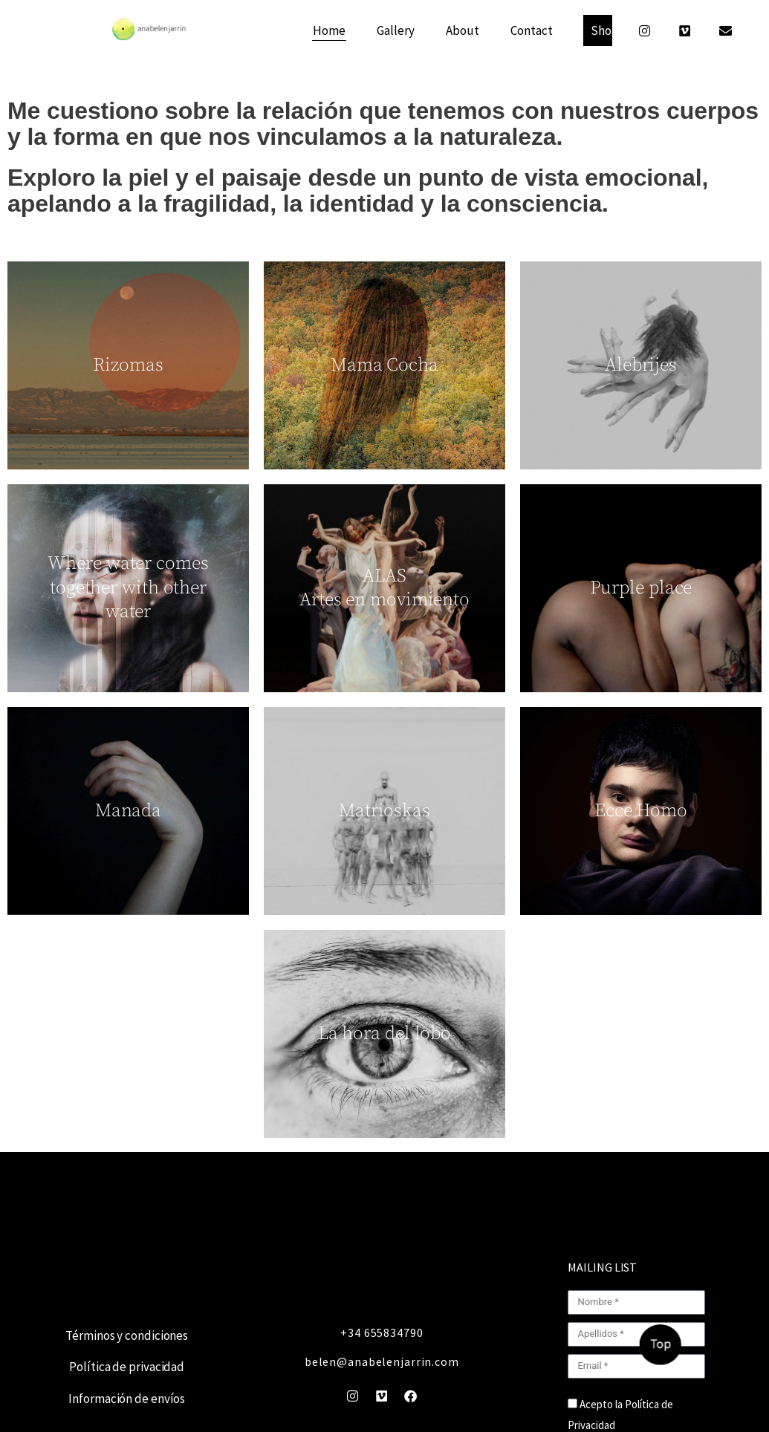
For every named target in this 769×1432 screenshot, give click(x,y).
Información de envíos (126, 1398)
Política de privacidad (126, 1366)
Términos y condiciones (126, 1335)
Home (329, 30)
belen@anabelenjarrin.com (382, 1361)
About (462, 30)
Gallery (396, 30)
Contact (531, 30)
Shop (605, 30)
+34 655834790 (381, 1332)
